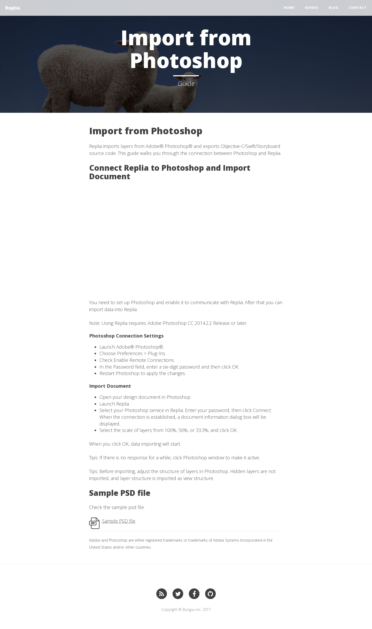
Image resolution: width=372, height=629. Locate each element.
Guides (311, 7)
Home (289, 7)
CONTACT (358, 7)
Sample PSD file (118, 521)
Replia (12, 8)
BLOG (333, 7)
